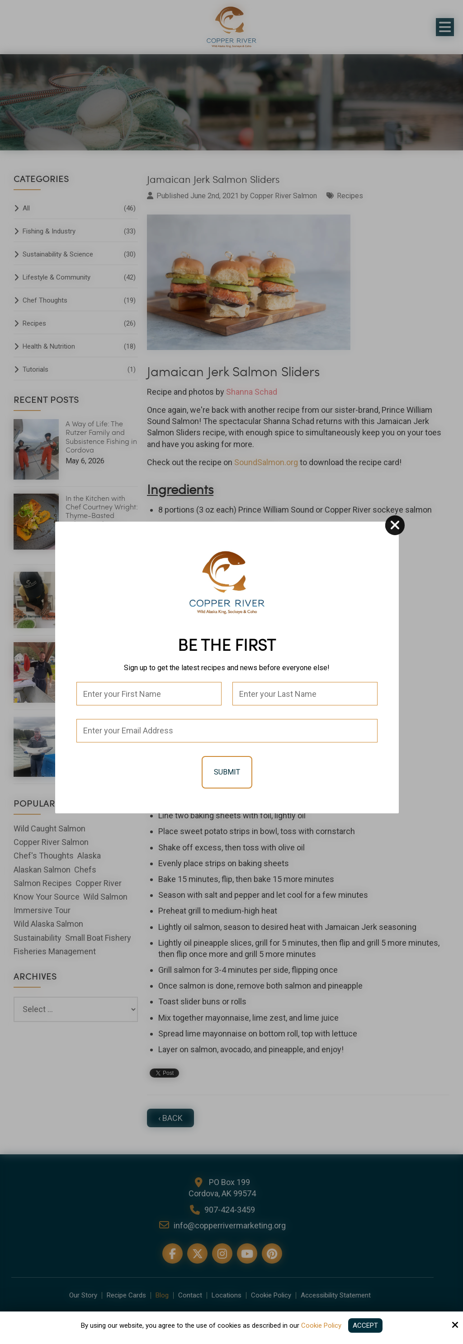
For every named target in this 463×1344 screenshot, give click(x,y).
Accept (365, 1325)
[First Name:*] (149, 693)
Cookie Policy (321, 1325)
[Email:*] (227, 730)
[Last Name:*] (305, 693)
